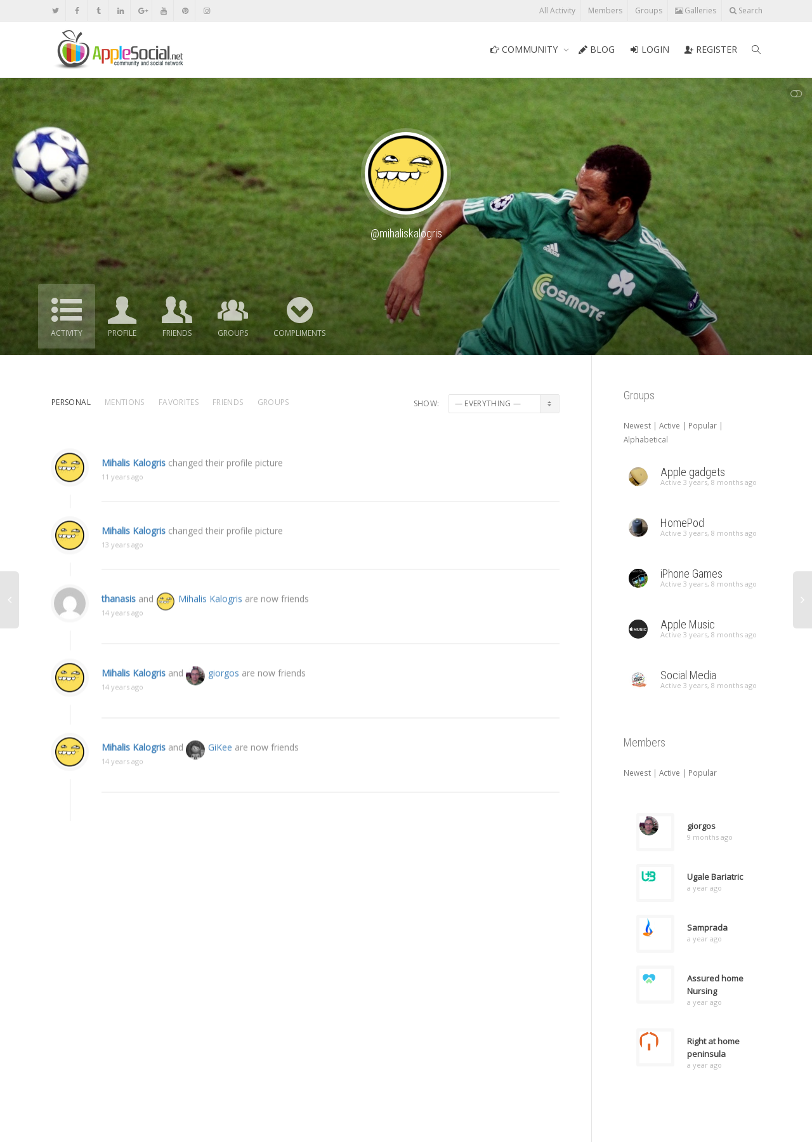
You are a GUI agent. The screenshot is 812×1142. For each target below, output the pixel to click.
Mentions (125, 402)
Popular (702, 425)
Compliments (299, 333)
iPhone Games (691, 573)
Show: (427, 403)
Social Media (688, 675)
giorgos (223, 690)
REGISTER (710, 49)
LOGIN (649, 49)
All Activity (557, 10)
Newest (637, 425)
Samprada (707, 927)
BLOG (597, 49)
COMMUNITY (525, 49)
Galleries (695, 10)
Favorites (179, 402)
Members (605, 10)
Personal (71, 402)
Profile (122, 333)
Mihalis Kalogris (134, 478)
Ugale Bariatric (715, 876)
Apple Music (687, 624)
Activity (66, 333)
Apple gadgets (692, 472)
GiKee (220, 765)
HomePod (682, 522)
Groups (648, 10)
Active (669, 425)
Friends (177, 333)
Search (746, 10)
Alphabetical (646, 439)
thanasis (119, 616)
